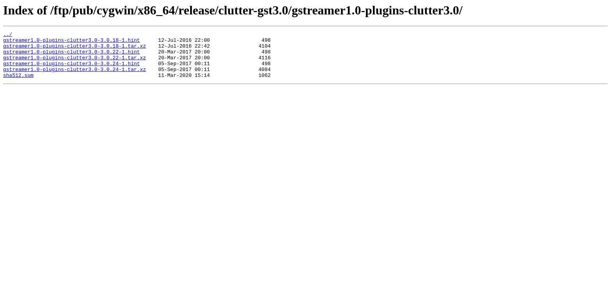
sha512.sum (18, 84)
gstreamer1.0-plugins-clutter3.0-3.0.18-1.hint (71, 42)
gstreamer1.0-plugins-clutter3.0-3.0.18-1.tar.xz (74, 49)
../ (7, 35)
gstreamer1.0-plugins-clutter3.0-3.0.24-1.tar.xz (74, 77)
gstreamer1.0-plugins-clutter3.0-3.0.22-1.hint (71, 56)
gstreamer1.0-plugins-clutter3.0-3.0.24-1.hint (71, 70)
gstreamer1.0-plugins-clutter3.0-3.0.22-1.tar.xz (74, 63)
